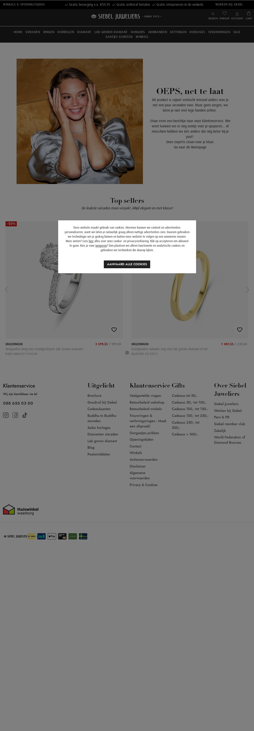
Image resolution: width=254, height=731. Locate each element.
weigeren (101, 245)
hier (91, 241)
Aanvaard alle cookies (127, 264)
